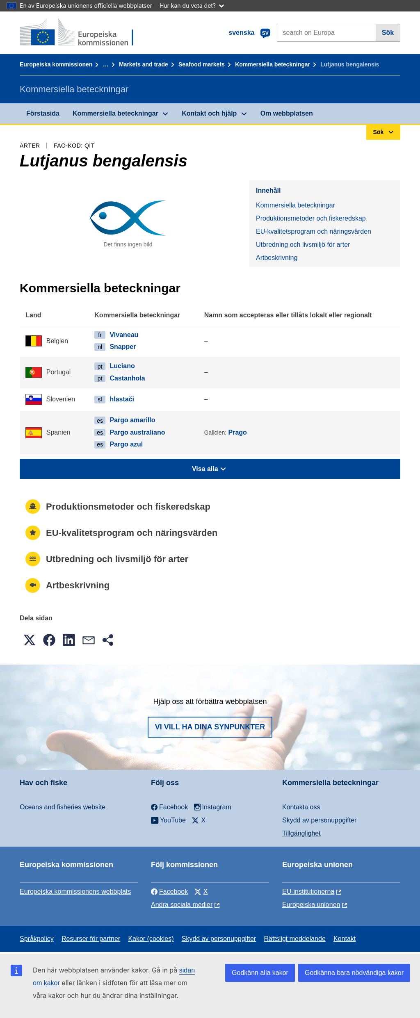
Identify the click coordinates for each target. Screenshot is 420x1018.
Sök (388, 32)
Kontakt (344, 938)
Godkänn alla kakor (260, 972)
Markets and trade (143, 64)
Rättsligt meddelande (294, 938)
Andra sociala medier (181, 904)
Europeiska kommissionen (56, 64)
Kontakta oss (301, 807)
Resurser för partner (91, 938)
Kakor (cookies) (150, 938)
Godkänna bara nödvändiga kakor (354, 972)
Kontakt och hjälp (209, 113)
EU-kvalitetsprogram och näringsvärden (313, 231)
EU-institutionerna (308, 891)
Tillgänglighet (301, 833)
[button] (29, 640)
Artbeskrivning (276, 257)
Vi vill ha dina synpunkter (210, 727)
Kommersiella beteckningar (272, 64)
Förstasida (42, 113)
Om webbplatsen (286, 113)
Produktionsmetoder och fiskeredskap (311, 218)
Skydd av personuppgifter (319, 820)
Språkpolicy (37, 938)
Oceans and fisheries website (62, 807)
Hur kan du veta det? (192, 5)
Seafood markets (201, 64)
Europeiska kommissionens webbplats (75, 891)
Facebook (169, 891)
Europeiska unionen (311, 904)
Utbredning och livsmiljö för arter (303, 244)
